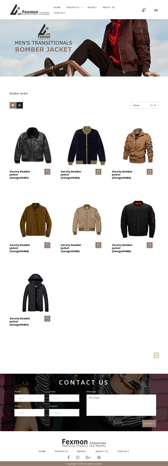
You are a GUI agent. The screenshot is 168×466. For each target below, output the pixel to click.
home (57, 7)
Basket (92, 7)
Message (91, 391)
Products (74, 7)
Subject (53, 406)
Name (17, 391)
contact (60, 12)
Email (52, 391)
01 (156, 355)
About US (109, 7)
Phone (17, 406)
